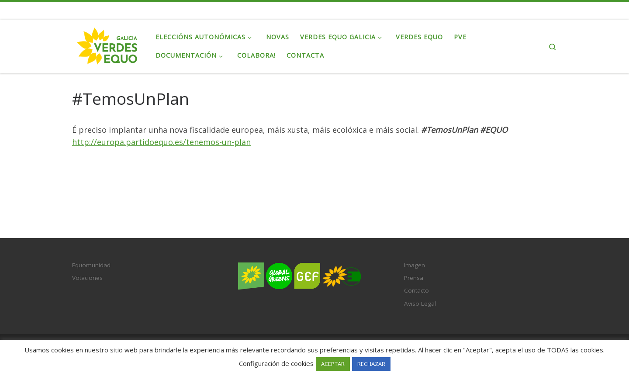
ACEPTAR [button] (333, 364)
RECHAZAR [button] (371, 364)
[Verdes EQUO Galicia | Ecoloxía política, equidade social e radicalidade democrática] (107, 44)
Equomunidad (91, 265)
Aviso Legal (420, 303)
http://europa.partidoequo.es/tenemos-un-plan (161, 142)
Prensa (413, 278)
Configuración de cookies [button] (276, 363)
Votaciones (87, 278)
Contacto (416, 290)
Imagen (414, 265)
